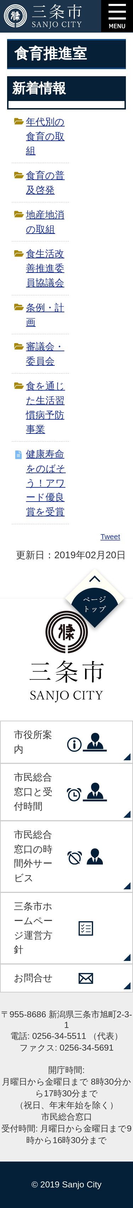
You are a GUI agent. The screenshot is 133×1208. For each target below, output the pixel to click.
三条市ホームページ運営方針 (33, 928)
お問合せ (33, 977)
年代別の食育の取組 (45, 136)
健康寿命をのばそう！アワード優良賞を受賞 (46, 482)
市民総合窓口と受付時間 (33, 792)
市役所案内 (33, 742)
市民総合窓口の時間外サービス (33, 856)
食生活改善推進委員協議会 (45, 268)
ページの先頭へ (94, 600)
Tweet (111, 536)
